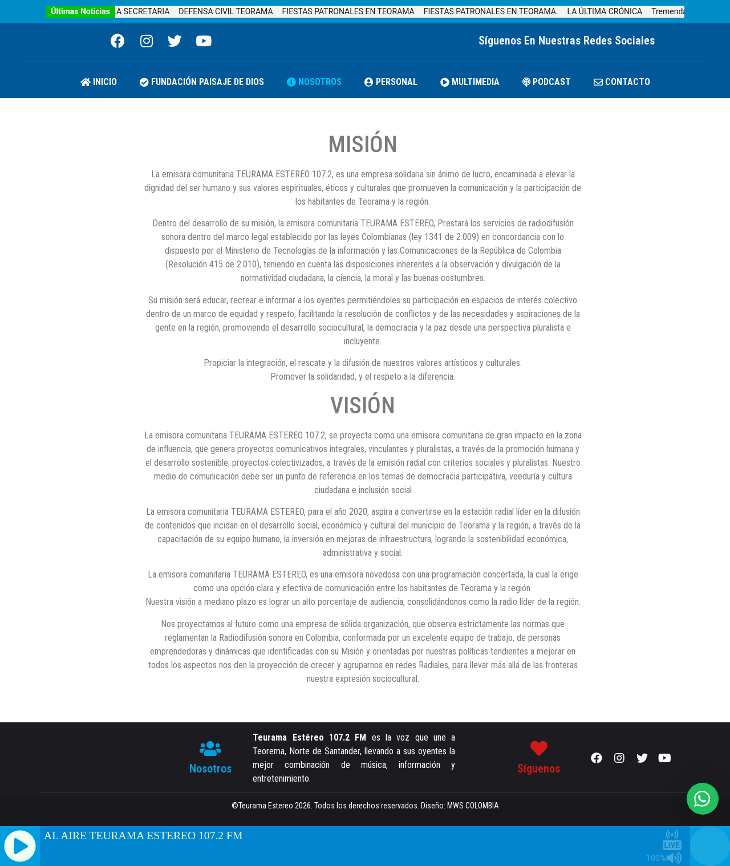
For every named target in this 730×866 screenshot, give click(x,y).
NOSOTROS (314, 81)
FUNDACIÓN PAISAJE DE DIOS (202, 81)
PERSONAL (390, 81)
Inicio (98, 81)
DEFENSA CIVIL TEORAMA (233, 11)
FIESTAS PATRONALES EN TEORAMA (356, 11)
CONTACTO (622, 81)
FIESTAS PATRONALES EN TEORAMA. (498, 11)
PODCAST (546, 81)
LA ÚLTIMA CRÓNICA (612, 11)
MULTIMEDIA (470, 81)
